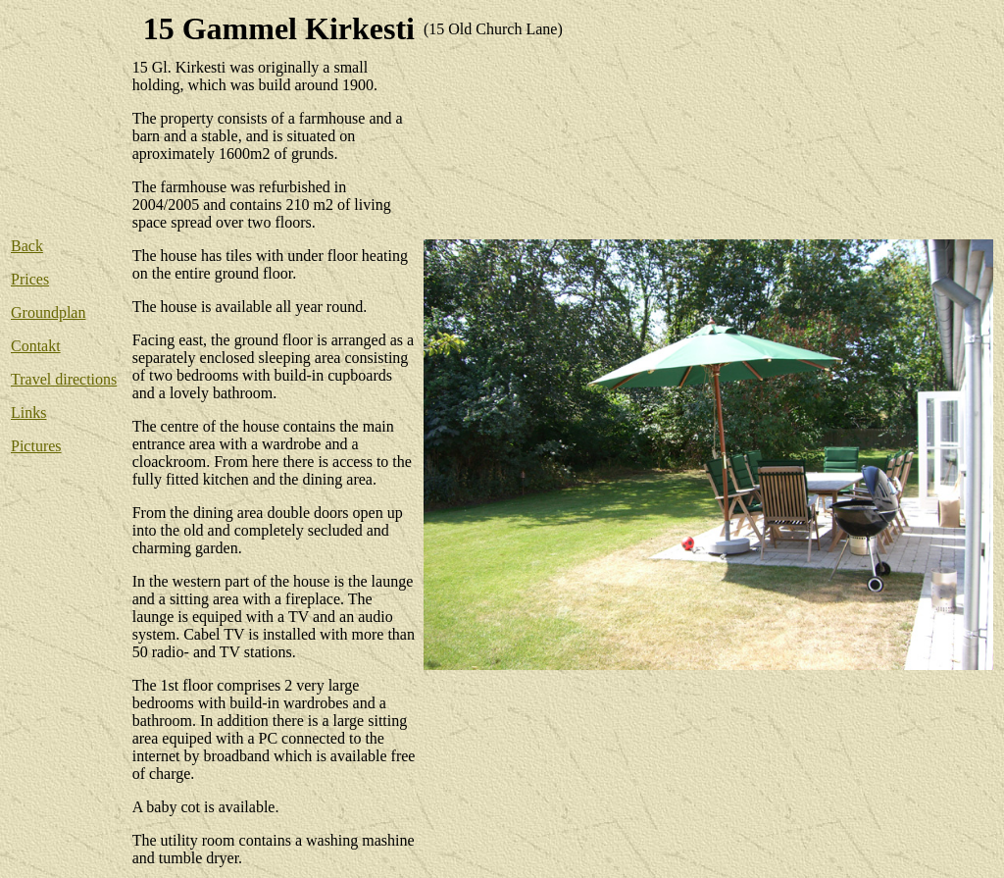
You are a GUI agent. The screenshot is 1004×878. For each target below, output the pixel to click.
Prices (30, 279)
